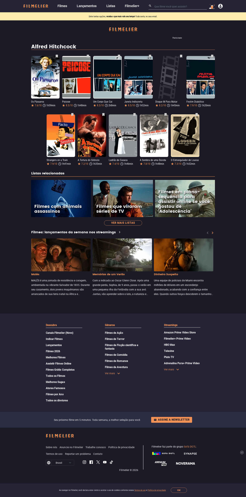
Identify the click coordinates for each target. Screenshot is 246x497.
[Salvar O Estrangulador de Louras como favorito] (197, 114)
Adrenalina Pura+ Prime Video (182, 363)
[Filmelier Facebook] (91, 462)
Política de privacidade (157, 490)
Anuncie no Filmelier (71, 447)
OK (179, 490)
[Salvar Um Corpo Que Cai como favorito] (119, 56)
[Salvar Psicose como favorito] (88, 56)
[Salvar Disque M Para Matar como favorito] (181, 56)
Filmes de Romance (116, 361)
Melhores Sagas (55, 382)
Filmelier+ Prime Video (177, 338)
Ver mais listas (123, 222)
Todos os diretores (57, 400)
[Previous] (207, 232)
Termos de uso (140, 490)
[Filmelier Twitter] (98, 462)
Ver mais (112, 373)
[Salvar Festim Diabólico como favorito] (212, 56)
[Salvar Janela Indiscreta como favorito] (150, 56)
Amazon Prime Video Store (180, 332)
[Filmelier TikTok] (111, 462)
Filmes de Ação (114, 332)
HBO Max (169, 344)
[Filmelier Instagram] (84, 462)
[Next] (212, 232)
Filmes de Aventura (116, 367)
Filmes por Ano (55, 394)
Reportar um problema (78, 454)
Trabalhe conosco (95, 447)
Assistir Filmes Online (58, 363)
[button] (70, 463)
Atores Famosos (55, 388)
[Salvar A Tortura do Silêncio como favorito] (103, 114)
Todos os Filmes (55, 375)
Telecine (169, 351)
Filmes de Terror (114, 339)
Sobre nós (51, 447)
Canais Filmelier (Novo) (59, 332)
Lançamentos (54, 345)
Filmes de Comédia (116, 354)
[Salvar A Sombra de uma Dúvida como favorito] (166, 114)
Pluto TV (169, 357)
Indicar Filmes (54, 339)
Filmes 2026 (53, 351)
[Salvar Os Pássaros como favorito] (57, 56)
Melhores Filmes (55, 357)
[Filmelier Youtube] (104, 462)
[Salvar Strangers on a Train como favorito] (72, 114)
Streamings (171, 325)
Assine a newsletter (172, 419)
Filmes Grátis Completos (60, 369)
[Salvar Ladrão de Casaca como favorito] (134, 114)
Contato (97, 454)
